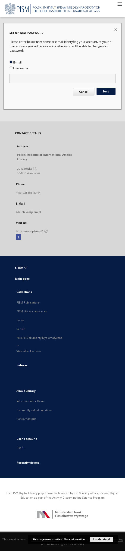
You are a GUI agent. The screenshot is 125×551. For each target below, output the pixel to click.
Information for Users (30, 401)
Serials (20, 329)
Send (106, 91)
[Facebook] (18, 237)
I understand (101, 539)
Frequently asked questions (34, 410)
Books (20, 320)
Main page (22, 279)
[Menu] (120, 3)
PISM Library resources (31, 311)
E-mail (15, 62)
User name (18, 68)
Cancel (83, 92)
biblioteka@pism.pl (28, 212)
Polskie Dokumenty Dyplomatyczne (39, 338)
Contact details (26, 419)
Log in (20, 447)
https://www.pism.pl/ (32, 231)
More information (74, 539)
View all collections (28, 351)
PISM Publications (28, 302)
